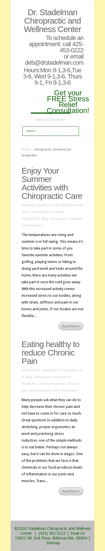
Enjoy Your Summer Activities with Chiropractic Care (52, 183)
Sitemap (53, 543)
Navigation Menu (50, 120)
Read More (71, 326)
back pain (43, 212)
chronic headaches (52, 383)
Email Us (77, 533)
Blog (44, 218)
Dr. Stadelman (47, 370)
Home (26, 149)
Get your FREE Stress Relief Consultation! (68, 101)
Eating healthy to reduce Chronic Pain (51, 352)
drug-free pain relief (44, 390)
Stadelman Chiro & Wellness (58, 205)
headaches (68, 390)
